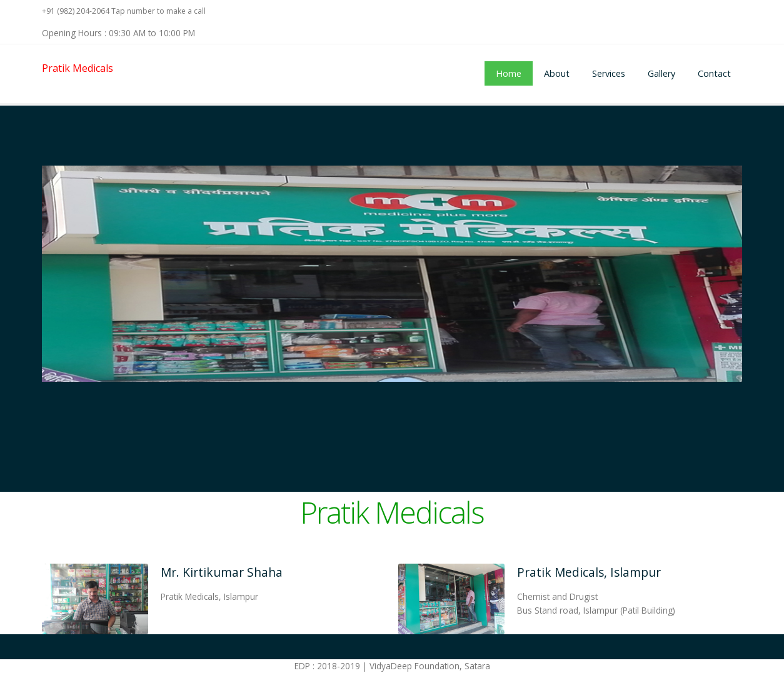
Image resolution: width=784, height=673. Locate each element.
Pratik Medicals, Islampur (589, 572)
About (557, 73)
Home (508, 73)
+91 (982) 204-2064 (75, 11)
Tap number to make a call (158, 11)
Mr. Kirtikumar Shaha (222, 572)
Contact (714, 73)
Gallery (661, 73)
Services (608, 73)
